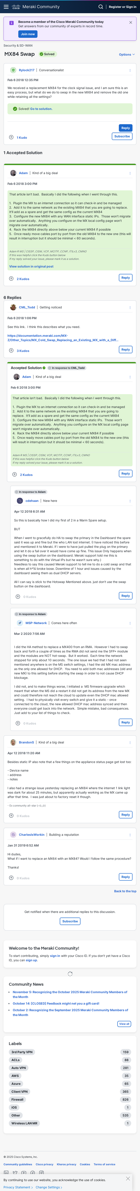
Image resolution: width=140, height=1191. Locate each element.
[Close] (128, 1182)
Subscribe (122, 136)
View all (124, 1023)
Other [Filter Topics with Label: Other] (15, 1115)
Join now (28, 34)
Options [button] (125, 54)
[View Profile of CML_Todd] (27, 307)
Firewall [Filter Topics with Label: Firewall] (17, 1099)
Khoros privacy (66, 1164)
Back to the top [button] (125, 891)
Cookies (85, 1164)
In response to (68, 368)
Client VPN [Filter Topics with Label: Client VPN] (19, 1091)
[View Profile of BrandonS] (26, 742)
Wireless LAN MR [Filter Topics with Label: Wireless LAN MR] (24, 1123)
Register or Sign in (122, 7)
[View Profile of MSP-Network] (36, 623)
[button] (130, 70)
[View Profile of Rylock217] (26, 70)
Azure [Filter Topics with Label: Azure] (16, 1083)
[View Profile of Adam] (23, 173)
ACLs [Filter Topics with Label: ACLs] (15, 1060)
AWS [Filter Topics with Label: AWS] (15, 1076)
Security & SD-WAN (18, 45)
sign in (55, 956)
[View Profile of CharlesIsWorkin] (32, 834)
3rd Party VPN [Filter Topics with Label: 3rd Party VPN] (21, 1052)
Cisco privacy (44, 1164)
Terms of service (104, 1164)
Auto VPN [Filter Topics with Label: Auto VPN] (18, 1068)
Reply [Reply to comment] (125, 277)
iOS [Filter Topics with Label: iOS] (14, 1107)
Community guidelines (18, 1164)
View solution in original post (31, 266)
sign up (31, 960)
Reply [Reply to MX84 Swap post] (125, 128)
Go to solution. (41, 109)
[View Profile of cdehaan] (32, 501)
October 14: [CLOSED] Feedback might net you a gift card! (56, 1003)
